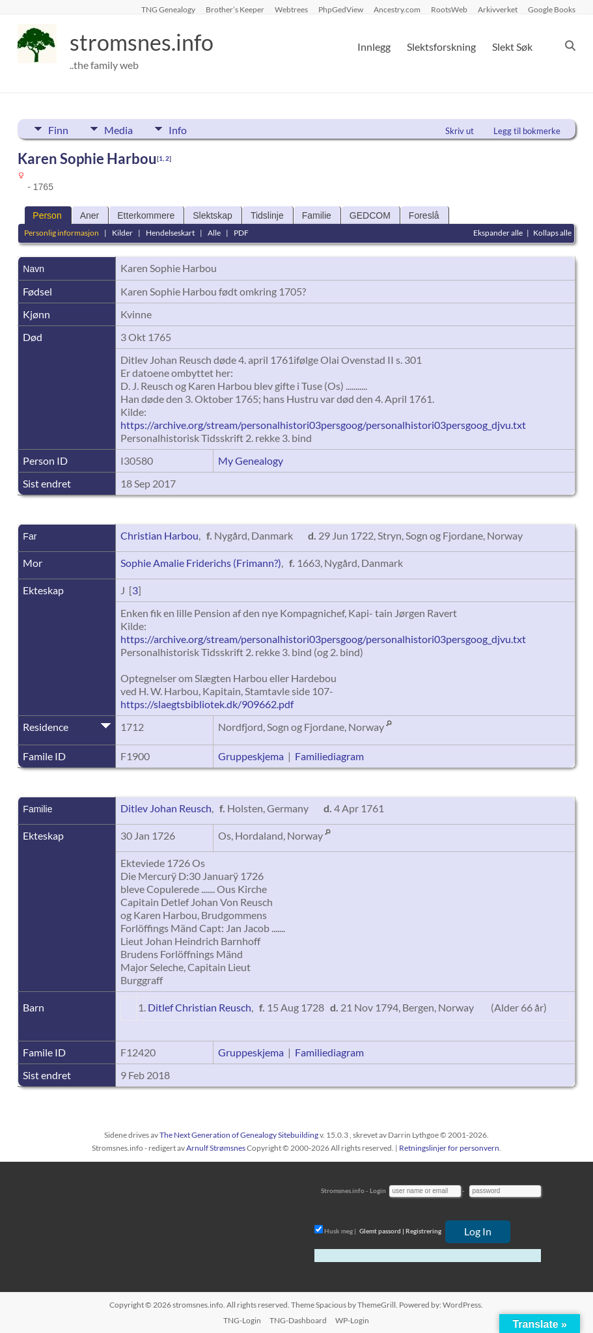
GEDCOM (370, 215)
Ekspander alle (498, 233)
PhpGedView (340, 9)
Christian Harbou (159, 535)
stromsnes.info (146, 42)
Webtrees (291, 9)
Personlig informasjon (61, 233)
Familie (316, 215)
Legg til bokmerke (526, 131)
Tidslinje (267, 215)
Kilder (122, 233)
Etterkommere (145, 215)
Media (121, 129)
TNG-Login (242, 1320)
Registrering (423, 1231)
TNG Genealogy (168, 9)
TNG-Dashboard (298, 1320)
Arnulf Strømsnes (215, 1148)
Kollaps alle (552, 233)
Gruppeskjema (251, 756)
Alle (214, 233)
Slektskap (212, 215)
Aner (90, 215)
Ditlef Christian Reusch (199, 1007)
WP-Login (352, 1320)
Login (378, 1190)
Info (184, 129)
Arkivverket (497, 9)
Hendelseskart (170, 233)
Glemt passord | (381, 1231)
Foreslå (424, 215)
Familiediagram (329, 756)
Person (47, 215)
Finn (58, 129)
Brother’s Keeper (235, 9)
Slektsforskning (441, 46)
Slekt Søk (512, 46)
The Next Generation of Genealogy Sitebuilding (238, 1135)
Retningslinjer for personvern (449, 1148)
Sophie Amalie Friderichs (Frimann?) (200, 563)
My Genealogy (250, 460)
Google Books (551, 9)
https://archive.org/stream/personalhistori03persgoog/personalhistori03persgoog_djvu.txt (323, 425)
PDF (241, 233)
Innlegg (374, 46)
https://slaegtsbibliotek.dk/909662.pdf (207, 704)
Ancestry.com (397, 9)
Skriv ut (459, 131)
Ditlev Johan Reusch (166, 808)
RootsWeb (449, 9)
